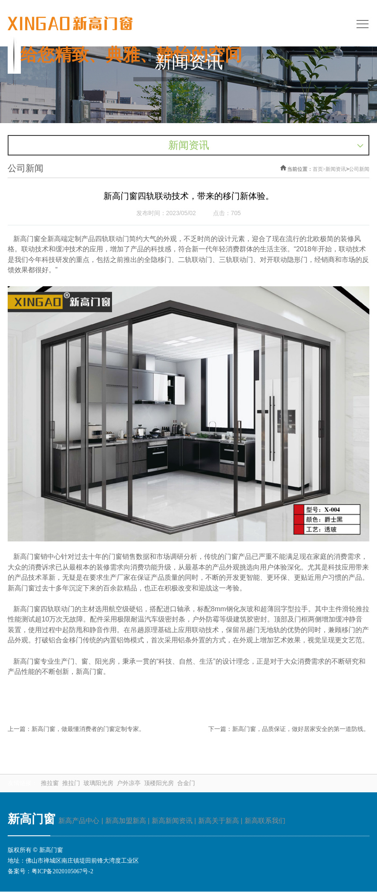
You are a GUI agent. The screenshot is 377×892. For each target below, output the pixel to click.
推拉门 (71, 784)
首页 (319, 170)
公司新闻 (359, 170)
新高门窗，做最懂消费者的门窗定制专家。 (88, 730)
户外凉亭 (129, 784)
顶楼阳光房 (159, 784)
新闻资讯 (335, 170)
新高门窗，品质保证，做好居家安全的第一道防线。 (300, 730)
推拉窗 (50, 784)
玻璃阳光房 (98, 784)
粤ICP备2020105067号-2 (62, 872)
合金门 (186, 784)
